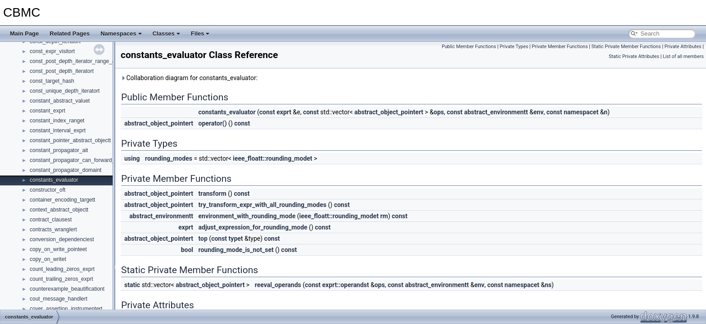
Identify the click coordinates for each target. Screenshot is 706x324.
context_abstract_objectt (59, 210)
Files (200, 33)
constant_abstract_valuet (60, 101)
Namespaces (121, 33)
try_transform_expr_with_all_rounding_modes (263, 204)
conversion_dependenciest (62, 239)
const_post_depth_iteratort (62, 71)
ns (548, 284)
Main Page (24, 33)
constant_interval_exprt (58, 130)
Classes (166, 33)
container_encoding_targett (62, 200)
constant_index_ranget (57, 120)
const (267, 112)
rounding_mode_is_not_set (236, 249)
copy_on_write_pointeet (58, 249)
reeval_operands (278, 284)
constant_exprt (47, 111)
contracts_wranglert (53, 229)
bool (187, 249)
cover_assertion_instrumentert (66, 309)
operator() (213, 123)
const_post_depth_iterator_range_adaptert (81, 61)
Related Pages (70, 33)
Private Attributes (683, 47)
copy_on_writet (48, 259)
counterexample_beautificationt (67, 289)
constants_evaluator (54, 180)
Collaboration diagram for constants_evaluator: (189, 77)
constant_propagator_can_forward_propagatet (85, 160)
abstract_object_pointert (388, 112)
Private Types (514, 47)
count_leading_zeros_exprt (62, 269)
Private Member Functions (560, 47)
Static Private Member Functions (626, 47)
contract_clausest (51, 219)
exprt (283, 112)
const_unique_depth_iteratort (65, 91)
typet (236, 238)
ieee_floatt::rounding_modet (272, 158)
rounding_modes (168, 158)
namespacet (581, 112)
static (132, 284)
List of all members (683, 56)
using (132, 158)
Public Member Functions (469, 47)
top (203, 238)
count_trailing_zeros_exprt (61, 279)
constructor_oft (47, 190)
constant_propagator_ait (59, 150)
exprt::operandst (345, 284)
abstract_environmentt (496, 112)
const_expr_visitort (52, 51)
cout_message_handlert (58, 299)
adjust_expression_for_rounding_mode (253, 227)
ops (439, 112)
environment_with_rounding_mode (247, 216)
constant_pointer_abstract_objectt (70, 140)
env (539, 112)
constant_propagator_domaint (65, 170)
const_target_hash (52, 81)
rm (384, 216)
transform (212, 193)
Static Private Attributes (634, 56)
